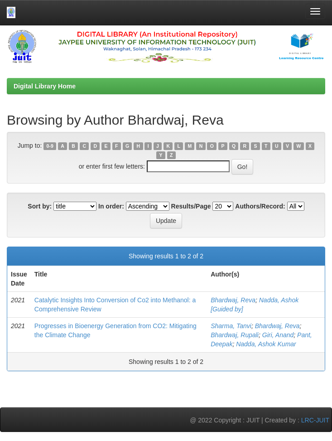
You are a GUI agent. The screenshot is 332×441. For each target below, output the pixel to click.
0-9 (50, 146)
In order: (111, 206)
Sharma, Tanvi (231, 326)
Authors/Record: (260, 206)
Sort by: (40, 206)
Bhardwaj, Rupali (235, 335)
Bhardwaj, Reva (233, 300)
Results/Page (191, 206)
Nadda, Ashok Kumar (266, 344)
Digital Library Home (45, 86)
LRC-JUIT (315, 420)
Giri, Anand (278, 335)
